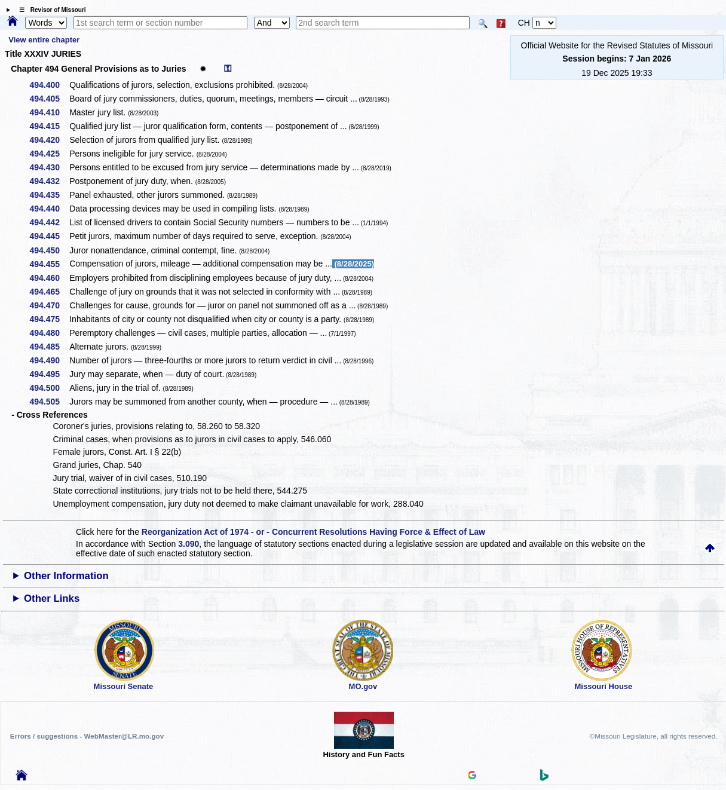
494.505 (49, 401)
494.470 (49, 305)
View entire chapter (43, 39)
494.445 (49, 236)
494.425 (49, 153)
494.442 (49, 222)
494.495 (49, 374)
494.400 (49, 85)
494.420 (49, 140)
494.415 (49, 126)
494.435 (49, 195)
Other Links (51, 598)
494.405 (49, 98)
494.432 (49, 181)
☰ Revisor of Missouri (49, 10)
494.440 (49, 208)
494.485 (49, 346)
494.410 (49, 112)
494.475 (49, 319)
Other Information (66, 575)
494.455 (49, 264)
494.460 (49, 278)
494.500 (49, 388)
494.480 (49, 333)
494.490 (49, 360)
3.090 (188, 544)
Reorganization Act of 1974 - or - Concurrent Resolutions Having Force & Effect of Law (313, 532)
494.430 (49, 167)
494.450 (49, 250)
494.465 (49, 291)
